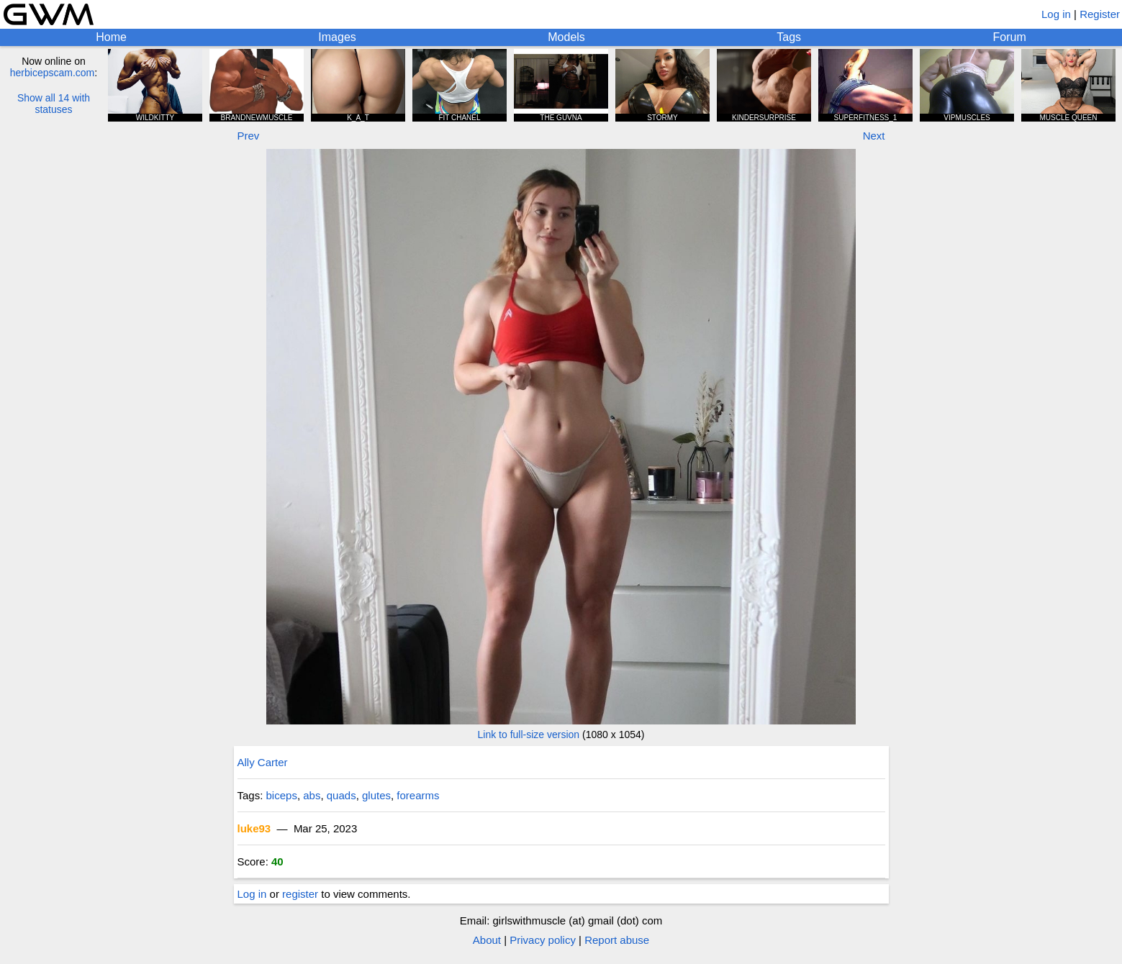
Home (111, 37)
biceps (281, 795)
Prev (248, 135)
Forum (1009, 37)
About (487, 940)
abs (311, 795)
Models (566, 37)
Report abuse (616, 940)
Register (1100, 14)
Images (337, 37)
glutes (376, 795)
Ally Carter (262, 762)
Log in (1056, 14)
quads (341, 795)
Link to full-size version (529, 734)
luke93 (254, 828)
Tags (789, 37)
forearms (418, 795)
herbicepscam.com (52, 72)
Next (874, 135)
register (300, 894)
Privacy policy (543, 940)
